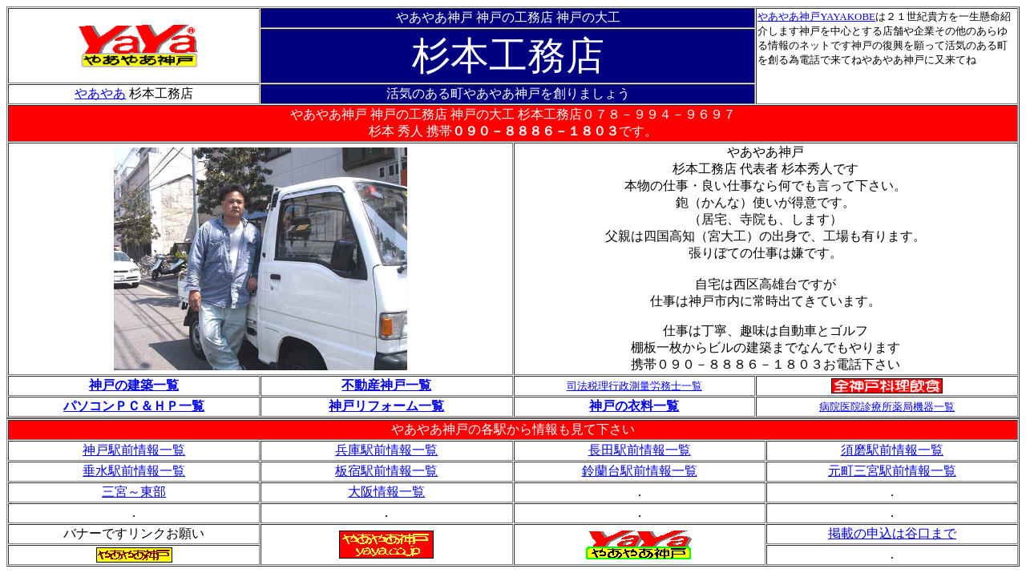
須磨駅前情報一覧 (892, 450)
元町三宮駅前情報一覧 (892, 471)
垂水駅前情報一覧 (134, 471)
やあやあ (100, 93)
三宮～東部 (134, 491)
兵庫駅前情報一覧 (386, 450)
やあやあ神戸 (788, 16)
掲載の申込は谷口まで (892, 533)
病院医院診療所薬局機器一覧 (887, 407)
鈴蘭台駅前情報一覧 (639, 471)
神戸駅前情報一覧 (134, 450)
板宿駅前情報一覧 (386, 471)
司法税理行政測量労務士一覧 (634, 386)
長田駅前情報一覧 (639, 450)
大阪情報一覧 (386, 491)
